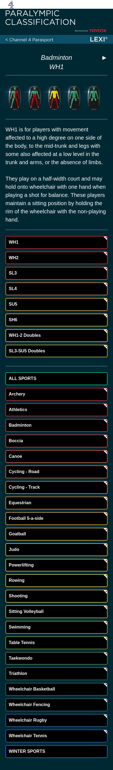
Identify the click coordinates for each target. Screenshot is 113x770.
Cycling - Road (24, 471)
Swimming (20, 627)
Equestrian (20, 502)
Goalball (17, 534)
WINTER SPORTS (27, 751)
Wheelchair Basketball (32, 689)
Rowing (17, 580)
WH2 (14, 257)
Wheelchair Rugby (28, 720)
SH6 (13, 319)
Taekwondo (20, 658)
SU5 (13, 304)
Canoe (15, 456)
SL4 (13, 288)
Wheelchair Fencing (29, 704)
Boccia (16, 440)
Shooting (18, 596)
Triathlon (18, 673)
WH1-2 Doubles (25, 335)
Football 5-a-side (26, 518)
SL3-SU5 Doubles (27, 351)
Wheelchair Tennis (28, 735)
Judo (14, 549)
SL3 (13, 273)
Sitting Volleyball (26, 611)
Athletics (18, 409)
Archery (17, 394)
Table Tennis (22, 642)
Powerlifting (21, 565)
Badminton (56, 57)
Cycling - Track (24, 487)
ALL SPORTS (22, 378)
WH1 (14, 242)
